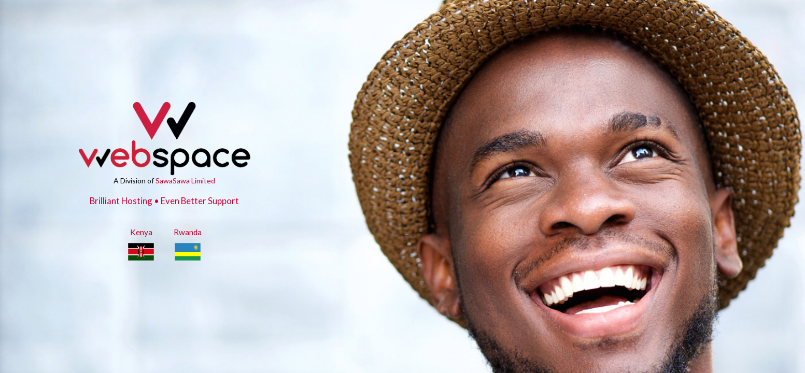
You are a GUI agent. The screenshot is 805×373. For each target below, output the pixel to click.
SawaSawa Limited (185, 180)
